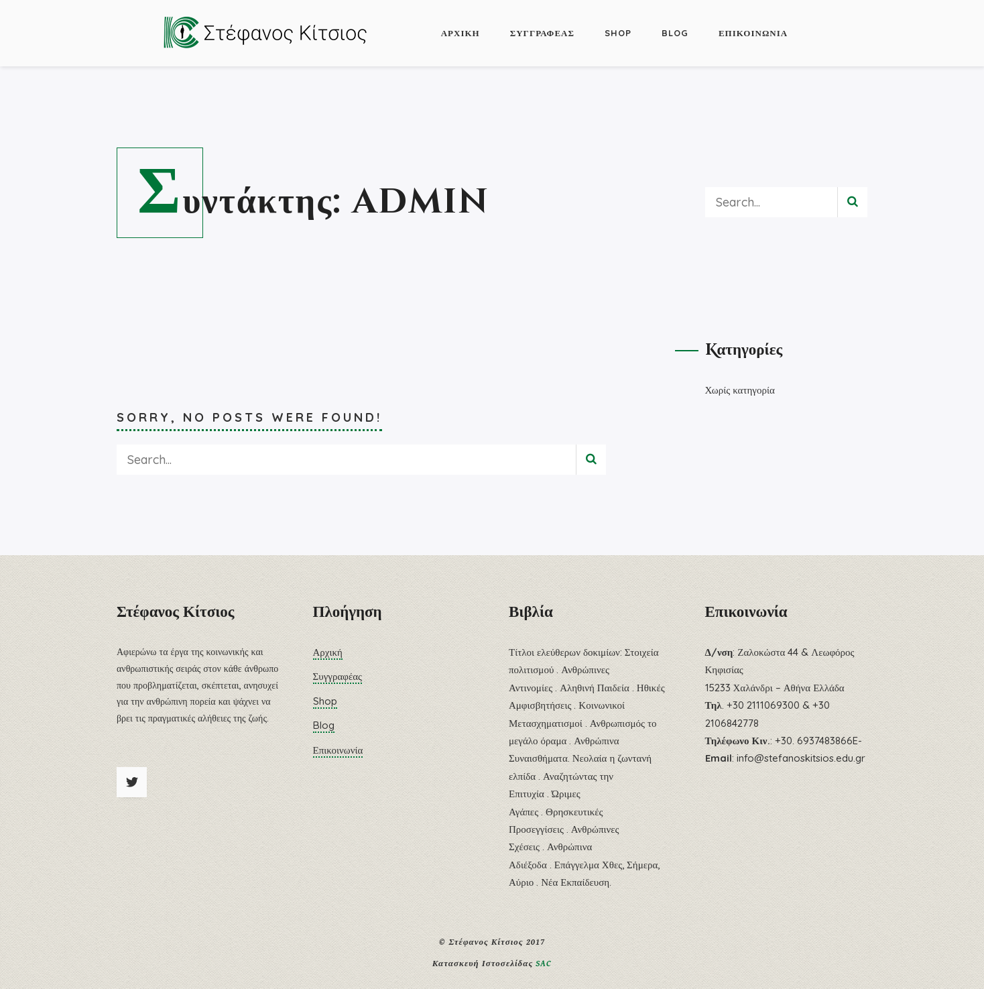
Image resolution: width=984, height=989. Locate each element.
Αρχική (460, 32)
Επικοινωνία (753, 32)
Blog (675, 32)
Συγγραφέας (542, 32)
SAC (544, 964)
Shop (618, 32)
